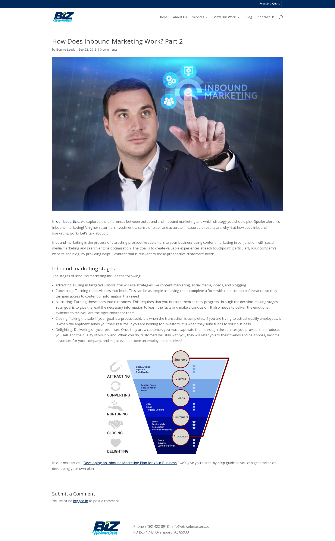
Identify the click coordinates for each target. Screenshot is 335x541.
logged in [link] (80, 500)
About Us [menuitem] (180, 17)
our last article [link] (67, 221)
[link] (68, 16)
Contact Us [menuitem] (266, 17)
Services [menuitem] (198, 17)
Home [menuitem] (163, 17)
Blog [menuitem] (248, 17)
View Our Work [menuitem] (225, 17)
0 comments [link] (109, 49)
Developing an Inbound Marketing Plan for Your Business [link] (130, 462)
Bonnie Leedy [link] (65, 49)
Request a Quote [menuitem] (270, 3)
